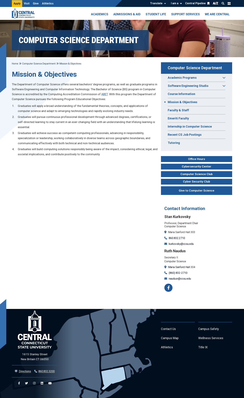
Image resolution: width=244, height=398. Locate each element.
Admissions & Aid (126, 14)
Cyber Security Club (196, 181)
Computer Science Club (196, 174)
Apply (17, 3)
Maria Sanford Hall (179, 267)
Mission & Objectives (182, 102)
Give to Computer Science (196, 190)
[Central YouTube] (50, 383)
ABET (104, 94)
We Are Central (217, 14)
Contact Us (168, 329)
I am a (174, 3)
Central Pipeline (195, 3)
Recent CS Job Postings (184, 134)
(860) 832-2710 (178, 272)
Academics (99, 14)
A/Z (215, 3)
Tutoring (174, 143)
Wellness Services (210, 338)
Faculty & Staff (178, 110)
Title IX (203, 347)
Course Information (181, 94)
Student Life (156, 14)
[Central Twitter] (26, 383)
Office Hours (196, 159)
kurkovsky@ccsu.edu (181, 243)
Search (223, 3)
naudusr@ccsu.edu (180, 278)
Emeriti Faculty (178, 118)
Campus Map (170, 338)
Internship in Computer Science (190, 126)
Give (36, 3)
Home (15, 63)
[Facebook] (168, 288)
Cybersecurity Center (196, 166)
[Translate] (157, 3)
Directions (25, 371)
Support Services (185, 14)
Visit (26, 3)
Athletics (48, 3)
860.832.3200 (46, 371)
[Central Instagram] (34, 383)
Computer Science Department (195, 68)
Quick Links (229, 3)
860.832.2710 (177, 238)
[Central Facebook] (19, 383)
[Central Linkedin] (42, 383)
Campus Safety (208, 329)
